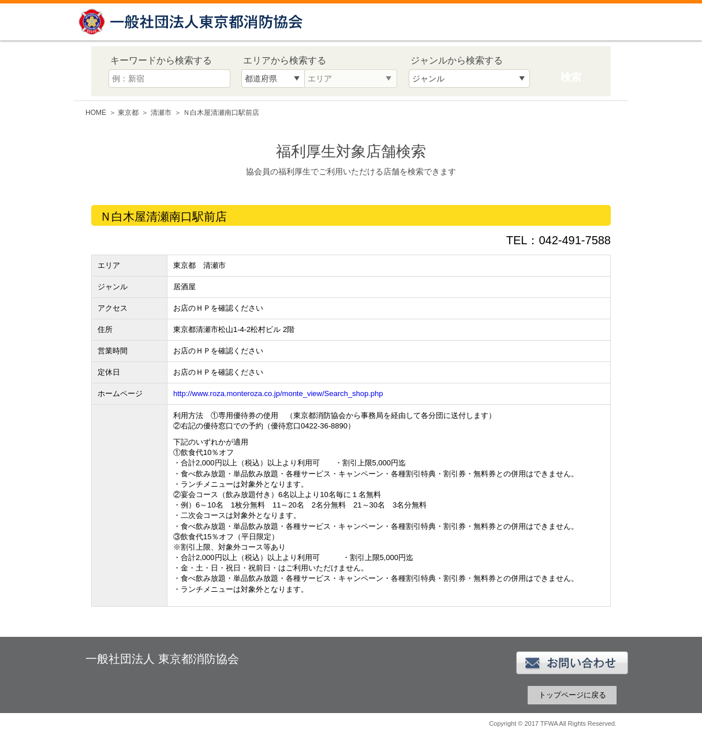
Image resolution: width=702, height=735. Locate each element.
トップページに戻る (572, 695)
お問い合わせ (572, 662)
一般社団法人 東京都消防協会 (192, 21)
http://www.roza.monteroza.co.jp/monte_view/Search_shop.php (278, 393)
